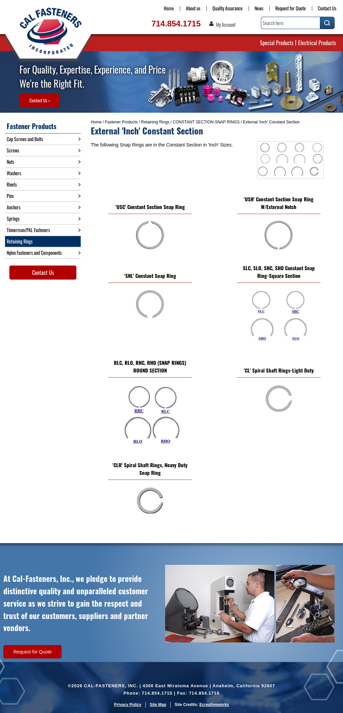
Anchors (13, 207)
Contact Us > (39, 100)
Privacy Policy (127, 704)
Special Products (276, 43)
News (259, 8)
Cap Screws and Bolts (25, 138)
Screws (13, 150)
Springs (13, 218)
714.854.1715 (176, 23)
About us (193, 8)
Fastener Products (121, 122)
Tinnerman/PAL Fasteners (28, 229)
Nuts (10, 161)
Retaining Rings (155, 122)
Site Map (158, 704)
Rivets (12, 184)
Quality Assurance (227, 8)
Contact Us (327, 8)
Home (169, 8)
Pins (10, 195)
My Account (225, 24)
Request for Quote (290, 8)
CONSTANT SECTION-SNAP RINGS (206, 122)
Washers (14, 173)
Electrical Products (317, 43)
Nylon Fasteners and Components (34, 252)
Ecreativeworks (214, 704)
